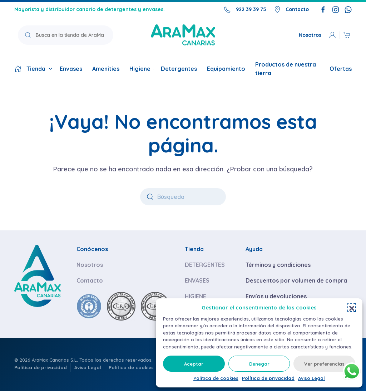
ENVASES (197, 280)
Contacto (291, 9)
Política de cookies (215, 378)
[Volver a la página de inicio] (183, 34)
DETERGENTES (205, 264)
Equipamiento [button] (226, 68)
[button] (351, 307)
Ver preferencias (324, 364)
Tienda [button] (33, 68)
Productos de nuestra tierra (285, 69)
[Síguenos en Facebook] (323, 9)
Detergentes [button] (179, 68)
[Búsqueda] (183, 196)
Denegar (259, 364)
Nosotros (310, 34)
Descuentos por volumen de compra (296, 280)
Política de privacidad (268, 378)
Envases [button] (72, 68)
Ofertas (341, 68)
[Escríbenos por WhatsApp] (348, 9)
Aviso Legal (311, 378)
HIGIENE (195, 296)
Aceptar (193, 364)
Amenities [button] (105, 68)
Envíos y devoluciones (276, 296)
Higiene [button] (141, 68)
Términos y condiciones (278, 264)
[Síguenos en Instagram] (335, 9)
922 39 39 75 (245, 9)
